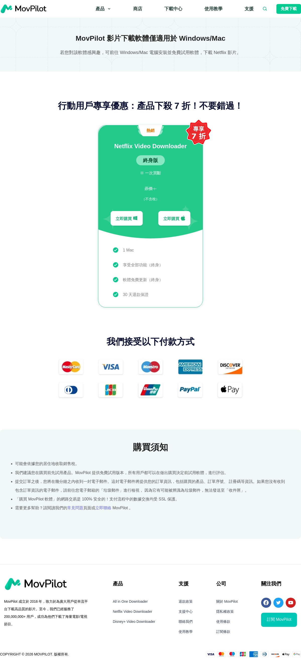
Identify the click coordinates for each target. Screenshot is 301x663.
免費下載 (289, 9)
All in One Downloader (130, 601)
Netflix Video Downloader (132, 611)
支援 (249, 8)
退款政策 (186, 601)
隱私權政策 (225, 611)
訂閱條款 (223, 632)
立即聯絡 (103, 508)
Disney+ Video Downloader (134, 622)
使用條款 (223, 622)
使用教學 (213, 8)
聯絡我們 (186, 622)
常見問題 (75, 508)
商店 (137, 8)
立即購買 (127, 218)
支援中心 (186, 611)
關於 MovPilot (227, 601)
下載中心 (173, 8)
